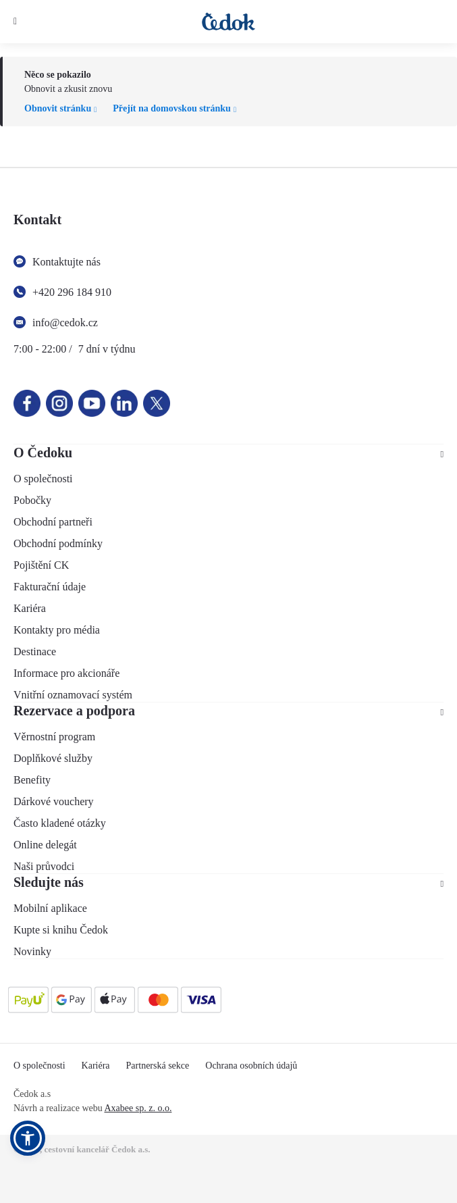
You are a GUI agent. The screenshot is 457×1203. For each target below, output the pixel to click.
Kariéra (30, 608)
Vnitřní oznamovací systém (73, 694)
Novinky (32, 951)
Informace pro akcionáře (66, 673)
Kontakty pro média (57, 630)
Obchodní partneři (53, 522)
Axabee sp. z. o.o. (137, 1108)
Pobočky (32, 500)
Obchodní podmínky (58, 543)
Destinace (35, 651)
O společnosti (43, 478)
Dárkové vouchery (54, 801)
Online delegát (45, 844)
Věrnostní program (54, 736)
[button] (28, 1138)
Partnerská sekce (158, 1065)
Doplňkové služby (53, 758)
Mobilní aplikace (50, 908)
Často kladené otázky (60, 823)
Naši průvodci (44, 866)
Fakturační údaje (50, 586)
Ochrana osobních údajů (251, 1065)
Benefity (32, 780)
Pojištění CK (41, 565)
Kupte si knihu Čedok (61, 930)
